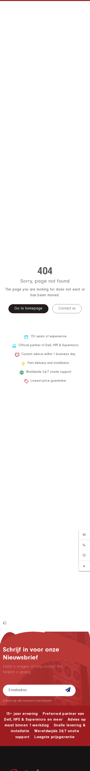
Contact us (67, 309)
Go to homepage (28, 309)
